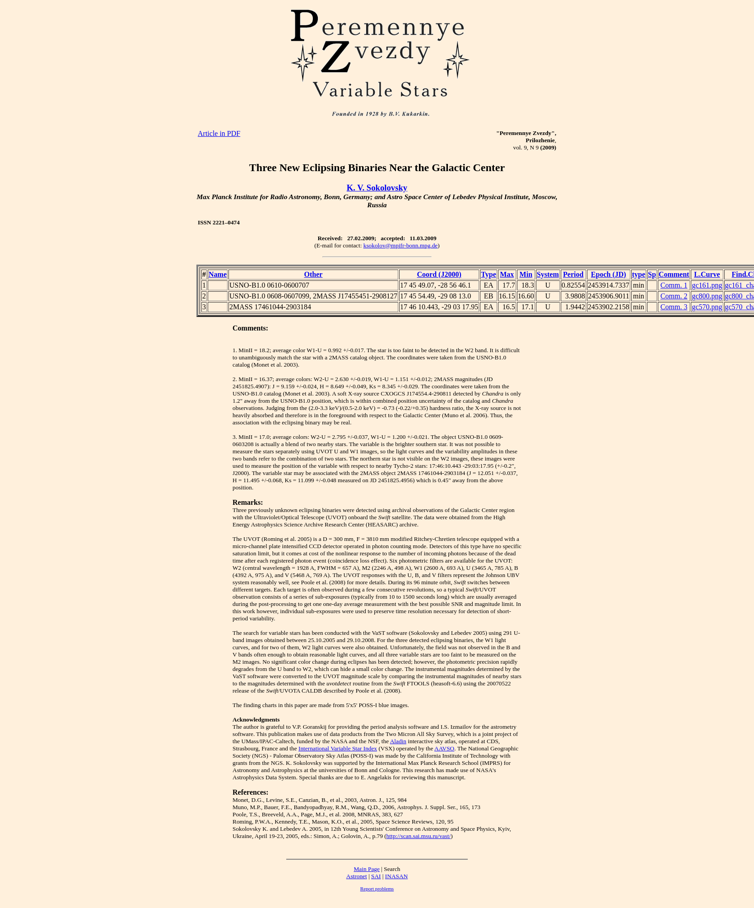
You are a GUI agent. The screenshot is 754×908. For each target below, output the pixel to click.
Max (507, 274)
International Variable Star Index (337, 748)
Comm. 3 (674, 307)
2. (235, 379)
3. (235, 436)
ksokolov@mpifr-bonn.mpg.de (400, 245)
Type (488, 274)
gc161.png (707, 285)
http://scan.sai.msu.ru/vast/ (418, 836)
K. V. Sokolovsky (377, 187)
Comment (674, 274)
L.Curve (707, 274)
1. (235, 350)
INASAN (396, 876)
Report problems (377, 888)
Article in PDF (219, 133)
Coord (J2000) (439, 274)
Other (313, 274)
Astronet (356, 876)
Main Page (367, 869)
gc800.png (707, 296)
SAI (376, 876)
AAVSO (444, 748)
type (638, 274)
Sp (652, 274)
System (548, 274)
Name (218, 274)
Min (526, 274)
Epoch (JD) (608, 274)
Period (573, 274)
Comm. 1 (674, 285)
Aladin (398, 741)
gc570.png (707, 307)
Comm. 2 (674, 296)
